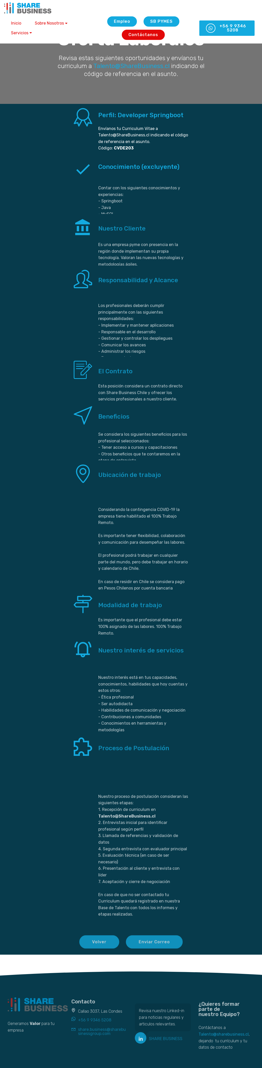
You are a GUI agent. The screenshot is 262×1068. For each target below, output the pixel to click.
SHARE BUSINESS (165, 1040)
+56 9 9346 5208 (226, 28)
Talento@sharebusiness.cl (224, 1041)
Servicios (19, 32)
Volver (99, 945)
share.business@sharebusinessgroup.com (102, 1033)
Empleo (122, 21)
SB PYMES (161, 21)
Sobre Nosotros (49, 23)
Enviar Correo (154, 945)
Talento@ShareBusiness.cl (131, 66)
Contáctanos (143, 34)
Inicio (16, 23)
